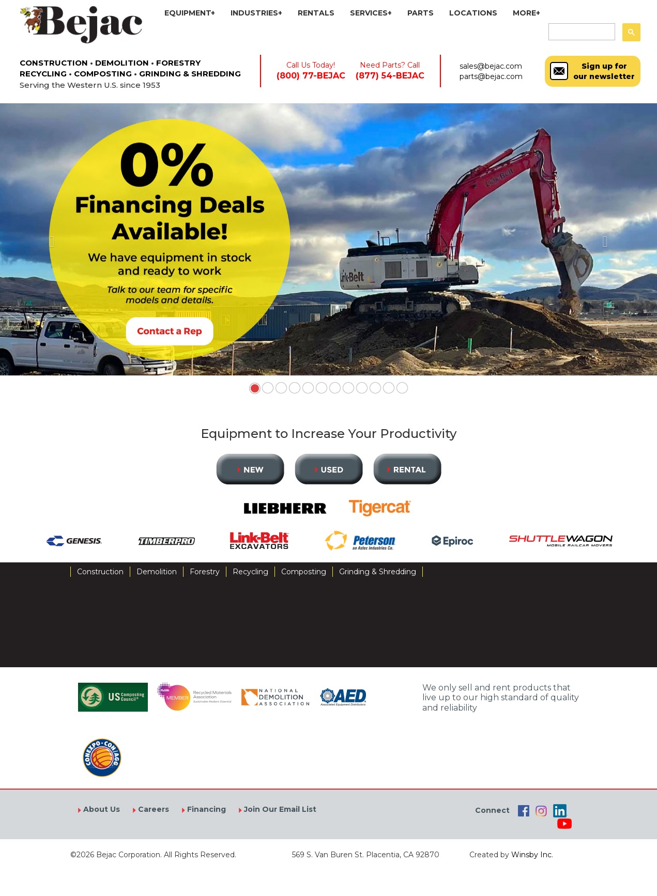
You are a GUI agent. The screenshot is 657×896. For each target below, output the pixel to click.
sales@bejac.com (491, 66)
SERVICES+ (371, 13)
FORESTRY (178, 63)
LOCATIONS (473, 13)
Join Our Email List (279, 809)
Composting (303, 571)
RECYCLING (43, 73)
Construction (100, 571)
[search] (581, 32)
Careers (152, 809)
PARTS (420, 13)
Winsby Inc (531, 854)
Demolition (156, 571)
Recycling (250, 571)
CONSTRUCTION (54, 63)
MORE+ (526, 13)
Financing (205, 809)
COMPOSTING (103, 73)
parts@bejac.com (491, 76)
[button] (49, 239)
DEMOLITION (122, 63)
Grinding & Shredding (377, 571)
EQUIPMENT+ (189, 13)
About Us (100, 809)
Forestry (205, 571)
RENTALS (316, 13)
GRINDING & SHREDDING (190, 73)
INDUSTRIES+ (256, 13)
